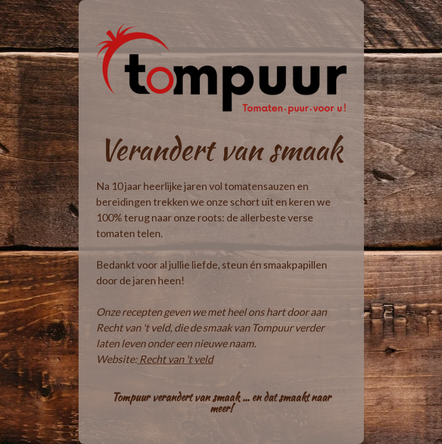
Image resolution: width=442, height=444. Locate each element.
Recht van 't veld (176, 359)
